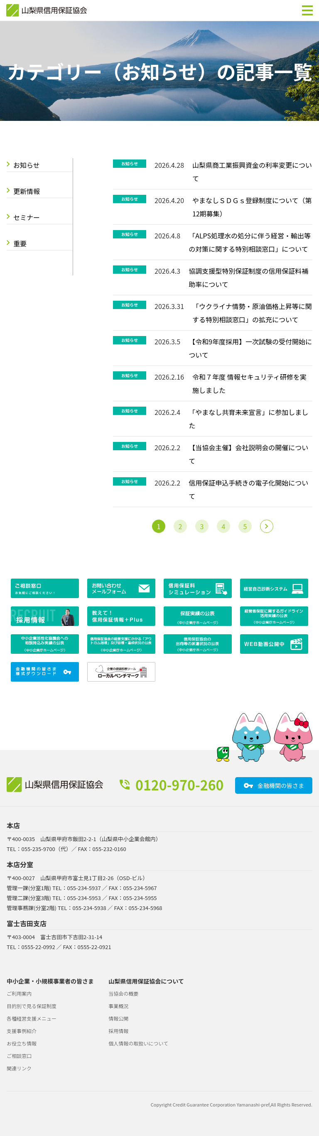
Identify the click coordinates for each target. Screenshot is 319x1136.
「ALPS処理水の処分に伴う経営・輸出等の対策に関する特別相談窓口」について (250, 242)
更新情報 (26, 191)
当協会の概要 (123, 993)
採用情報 (118, 1030)
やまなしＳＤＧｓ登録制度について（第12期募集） (252, 206)
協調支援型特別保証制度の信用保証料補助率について (248, 277)
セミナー (26, 217)
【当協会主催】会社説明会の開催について (248, 454)
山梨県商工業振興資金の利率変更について (252, 171)
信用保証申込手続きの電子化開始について (248, 489)
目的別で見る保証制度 (31, 1005)
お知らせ (26, 165)
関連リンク (19, 1068)
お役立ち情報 (22, 1043)
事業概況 (118, 1005)
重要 (20, 243)
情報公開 (118, 1018)
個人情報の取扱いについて (138, 1043)
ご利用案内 (19, 993)
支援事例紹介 (22, 1030)
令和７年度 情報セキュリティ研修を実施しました (249, 383)
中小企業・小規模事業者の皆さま (50, 981)
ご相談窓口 (19, 1055)
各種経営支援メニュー (31, 1018)
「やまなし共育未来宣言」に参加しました (248, 418)
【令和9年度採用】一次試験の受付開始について (250, 348)
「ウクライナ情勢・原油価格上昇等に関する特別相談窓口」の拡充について (252, 312)
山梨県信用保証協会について (146, 981)
